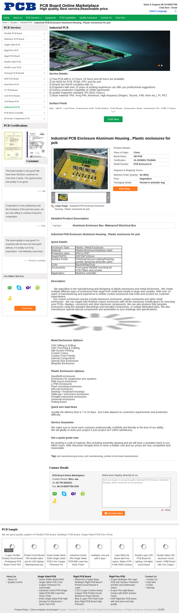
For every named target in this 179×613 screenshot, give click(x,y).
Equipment (50, 17)
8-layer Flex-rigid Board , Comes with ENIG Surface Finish (123, 593)
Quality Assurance (88, 17)
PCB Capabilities (67, 17)
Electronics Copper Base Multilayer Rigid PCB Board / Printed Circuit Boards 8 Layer (89, 583)
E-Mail (149, 585)
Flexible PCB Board (13, 33)
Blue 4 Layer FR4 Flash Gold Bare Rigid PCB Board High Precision (89, 601)
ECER (161, 609)
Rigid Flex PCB (11, 50)
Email (174, 7)
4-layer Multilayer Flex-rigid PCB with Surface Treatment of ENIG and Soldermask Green (124, 583)
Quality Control (15, 582)
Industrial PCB (26, 23)
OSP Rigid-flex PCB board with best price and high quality (123, 601)
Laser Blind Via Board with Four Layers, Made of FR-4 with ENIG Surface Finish (122, 561)
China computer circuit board (44, 609)
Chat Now (164, 7)
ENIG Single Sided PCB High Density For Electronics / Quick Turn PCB (53, 601)
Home (6, 17)
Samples (13, 23)
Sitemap (150, 587)
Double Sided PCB (12, 61)
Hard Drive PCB (11, 84)
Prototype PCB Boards (14, 73)
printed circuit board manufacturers (121, 456)
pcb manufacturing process (70, 456)
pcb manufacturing (94, 456)
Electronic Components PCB (17, 118)
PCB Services (33, 17)
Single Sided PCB (12, 44)
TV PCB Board (11, 90)
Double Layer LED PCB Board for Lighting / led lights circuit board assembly (144, 561)
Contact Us (106, 17)
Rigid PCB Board (12, 56)
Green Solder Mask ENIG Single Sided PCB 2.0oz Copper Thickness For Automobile (56, 561)
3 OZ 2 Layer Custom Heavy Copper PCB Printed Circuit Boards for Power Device (89, 593)
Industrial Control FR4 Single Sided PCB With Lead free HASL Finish (53, 593)
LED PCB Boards (12, 96)
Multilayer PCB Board (14, 39)
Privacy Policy (21, 609)
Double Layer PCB (12, 67)
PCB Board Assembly (13, 113)
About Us (17, 17)
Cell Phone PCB (11, 101)
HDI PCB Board (11, 78)
